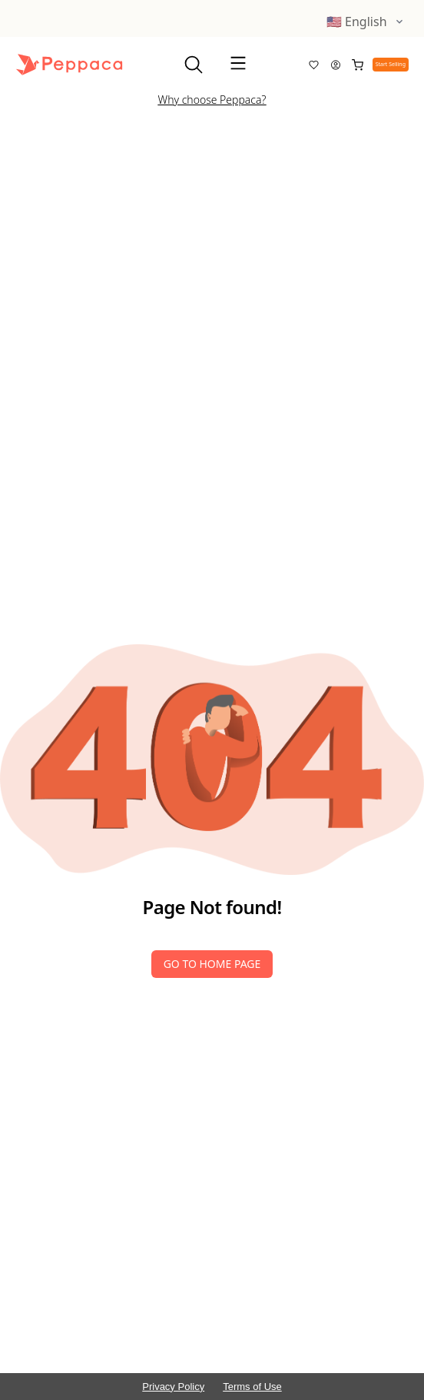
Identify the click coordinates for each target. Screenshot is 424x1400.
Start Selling (391, 64)
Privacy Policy (173, 1386)
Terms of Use (252, 1386)
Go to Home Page (212, 963)
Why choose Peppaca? (212, 99)
